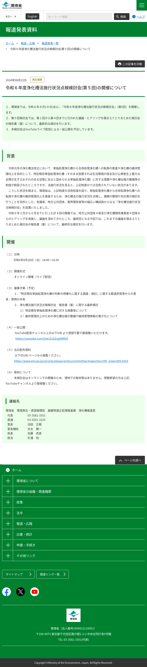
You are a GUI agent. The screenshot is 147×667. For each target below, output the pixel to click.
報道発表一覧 (50, 43)
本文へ (8, 16)
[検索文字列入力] (79, 17)
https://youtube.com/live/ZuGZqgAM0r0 (41, 338)
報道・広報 (28, 43)
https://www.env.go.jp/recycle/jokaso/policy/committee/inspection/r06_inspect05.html (71, 361)
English (32, 16)
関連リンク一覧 (50, 574)
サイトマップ (14, 574)
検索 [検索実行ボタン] (123, 16)
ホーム (10, 43)
